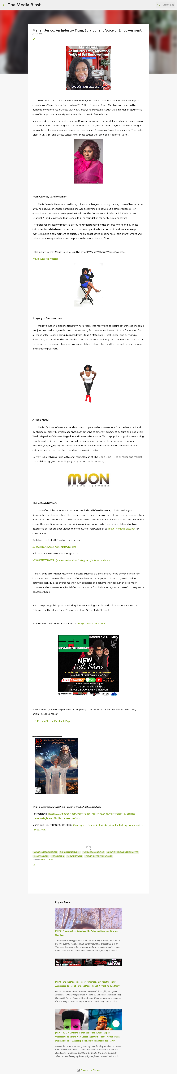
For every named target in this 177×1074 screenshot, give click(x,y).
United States (46, 859)
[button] (34, 39)
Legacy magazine (41, 856)
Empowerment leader (70, 852)
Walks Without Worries (45, 258)
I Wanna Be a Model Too (93, 852)
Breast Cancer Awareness (45, 852)
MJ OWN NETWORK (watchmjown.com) (54, 546)
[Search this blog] (160, 5)
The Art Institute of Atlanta (98, 856)
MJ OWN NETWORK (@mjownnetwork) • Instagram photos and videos (71, 560)
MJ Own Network (74, 856)
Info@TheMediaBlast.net (121, 528)
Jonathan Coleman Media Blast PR (122, 852)
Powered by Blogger (88, 1070)
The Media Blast (24, 4)
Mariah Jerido (58, 856)
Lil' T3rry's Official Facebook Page (51, 721)
